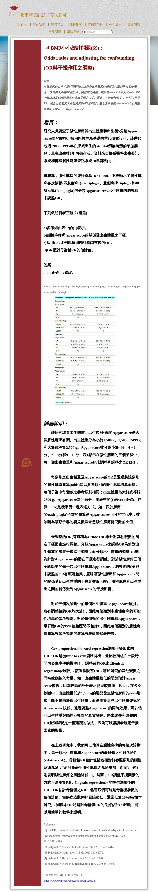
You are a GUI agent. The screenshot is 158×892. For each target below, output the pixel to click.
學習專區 (115, 24)
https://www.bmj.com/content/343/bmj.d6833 (69, 880)
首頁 (24, 24)
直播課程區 (95, 24)
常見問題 (55, 32)
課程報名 (76, 24)
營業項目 (57, 24)
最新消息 (134, 24)
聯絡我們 (73, 32)
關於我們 (39, 24)
